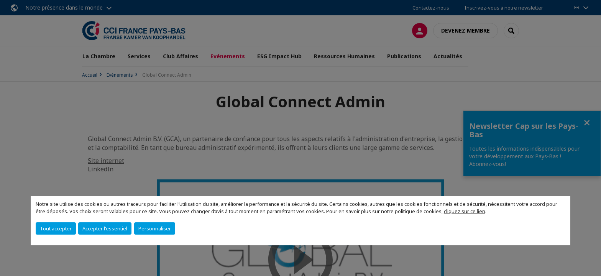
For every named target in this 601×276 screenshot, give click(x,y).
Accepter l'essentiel (104, 228)
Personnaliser (154, 228)
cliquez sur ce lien (464, 211)
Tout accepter (56, 228)
